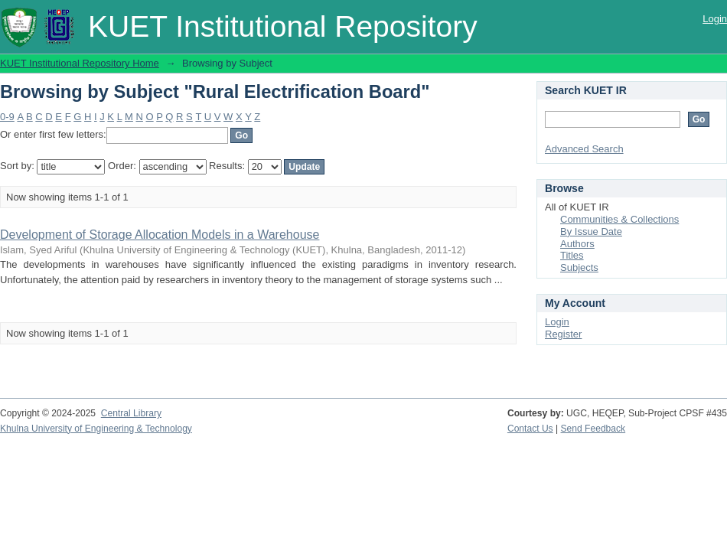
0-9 (7, 116)
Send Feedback (593, 428)
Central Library (131, 413)
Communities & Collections (619, 219)
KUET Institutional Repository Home (79, 63)
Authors (577, 243)
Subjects (579, 267)
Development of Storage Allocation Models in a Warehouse (159, 234)
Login (715, 18)
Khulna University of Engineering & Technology (96, 428)
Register (563, 334)
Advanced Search (584, 149)
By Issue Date (591, 231)
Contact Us (530, 428)
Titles (572, 255)
